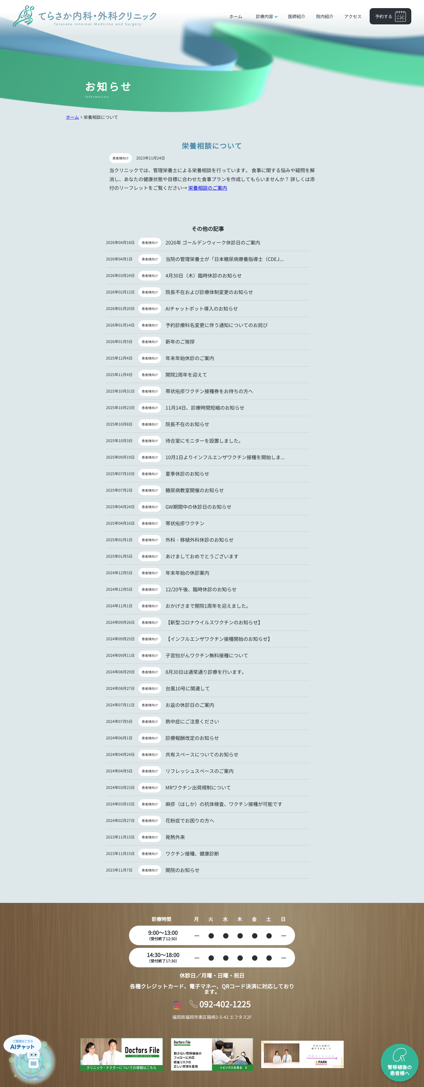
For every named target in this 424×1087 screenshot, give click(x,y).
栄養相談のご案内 (207, 187)
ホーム (72, 117)
